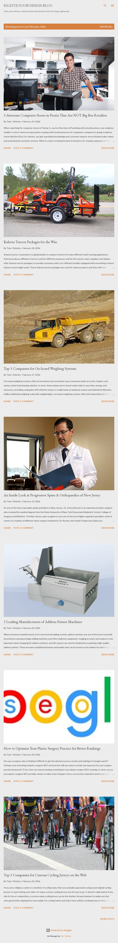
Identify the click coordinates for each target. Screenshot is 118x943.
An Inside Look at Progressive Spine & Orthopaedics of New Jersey (52, 495)
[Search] (105, 5)
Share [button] (7, 148)
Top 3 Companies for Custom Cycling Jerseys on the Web (45, 875)
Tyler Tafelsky (65, 936)
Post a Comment (23, 148)
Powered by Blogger (59, 930)
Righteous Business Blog (28, 5)
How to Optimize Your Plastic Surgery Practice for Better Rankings (52, 748)
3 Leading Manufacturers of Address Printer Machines (43, 621)
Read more (108, 148)
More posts (107, 919)
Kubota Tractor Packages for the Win (30, 241)
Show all (106, 26)
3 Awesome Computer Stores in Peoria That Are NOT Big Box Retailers (55, 115)
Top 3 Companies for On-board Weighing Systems (40, 368)
